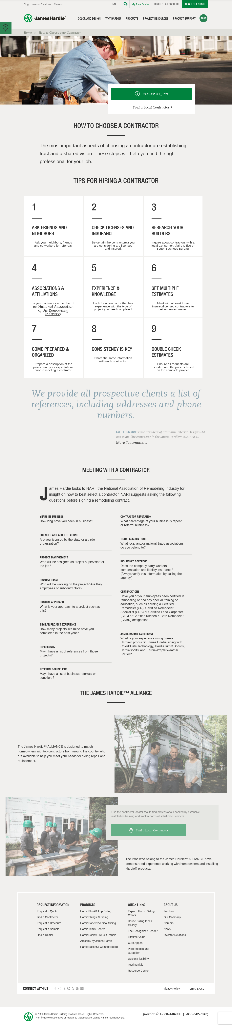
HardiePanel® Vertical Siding (98, 923)
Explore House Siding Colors (141, 913)
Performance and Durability (138, 950)
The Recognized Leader (143, 931)
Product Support (184, 18)
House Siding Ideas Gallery (140, 923)
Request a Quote (195, 4)
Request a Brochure (166, 4)
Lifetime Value (136, 937)
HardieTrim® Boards (92, 929)
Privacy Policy (171, 988)
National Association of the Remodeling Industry (56, 310)
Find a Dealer (45, 935)
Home (28, 32)
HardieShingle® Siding (94, 917)
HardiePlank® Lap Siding (95, 911)
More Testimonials (131, 442)
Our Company (172, 917)
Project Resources (155, 18)
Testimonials (135, 964)
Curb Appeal (135, 942)
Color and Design (89, 18)
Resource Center (138, 970)
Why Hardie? (113, 18)
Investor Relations (41, 4)
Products (132, 18)
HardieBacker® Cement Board (99, 946)
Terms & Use (196, 988)
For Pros (169, 911)
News (167, 929)
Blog (26, 4)
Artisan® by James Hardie (96, 940)
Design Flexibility (138, 958)
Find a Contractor (47, 917)
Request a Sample (48, 929)
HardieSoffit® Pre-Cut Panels (98, 935)
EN (114, 4)
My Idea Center (140, 4)
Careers (58, 4)
